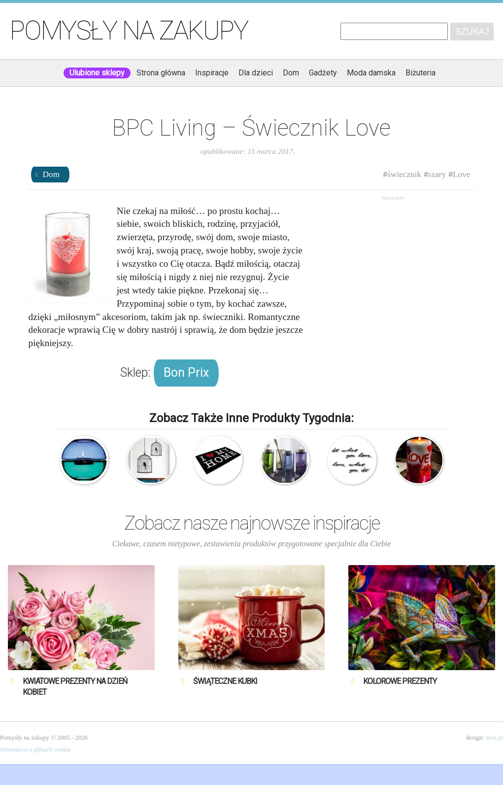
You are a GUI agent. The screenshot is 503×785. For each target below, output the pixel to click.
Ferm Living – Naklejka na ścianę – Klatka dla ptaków (151, 460)
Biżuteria (420, 72)
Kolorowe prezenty (399, 681)
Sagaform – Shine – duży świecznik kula (84, 460)
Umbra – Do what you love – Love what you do (352, 460)
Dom (291, 72)
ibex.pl (494, 737)
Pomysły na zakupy (129, 30)
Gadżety (323, 72)
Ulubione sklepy (97, 72)
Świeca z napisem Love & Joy (419, 460)
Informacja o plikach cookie (35, 749)
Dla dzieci (255, 72)
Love (461, 174)
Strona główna (160, 72)
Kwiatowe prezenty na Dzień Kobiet (75, 687)
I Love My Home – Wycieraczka (218, 460)
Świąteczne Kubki (225, 681)
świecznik (404, 174)
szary (437, 174)
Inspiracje (212, 72)
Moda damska (371, 72)
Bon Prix (186, 372)
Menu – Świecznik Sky (285, 460)
